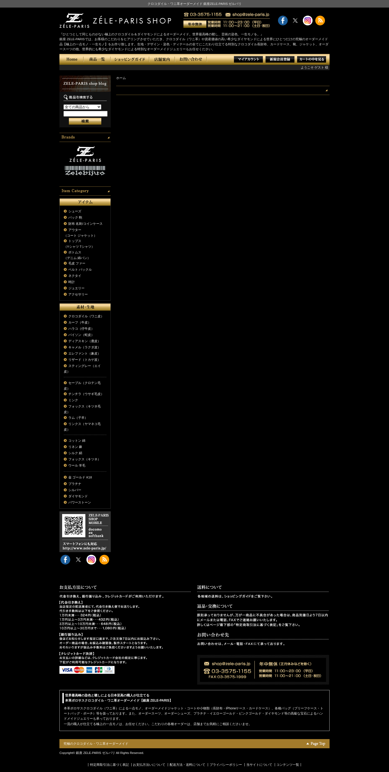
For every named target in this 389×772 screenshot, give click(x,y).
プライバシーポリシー (226, 764)
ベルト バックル (80, 269)
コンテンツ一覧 (287, 764)
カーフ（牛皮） (79, 322)
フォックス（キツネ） (84, 459)
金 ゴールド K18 (80, 477)
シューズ (74, 211)
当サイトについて (259, 764)
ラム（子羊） (78, 417)
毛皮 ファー (76, 263)
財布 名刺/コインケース (85, 223)
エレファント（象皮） (84, 353)
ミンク (73, 400)
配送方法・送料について (187, 764)
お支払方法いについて (149, 764)
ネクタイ (74, 275)
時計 (71, 282)
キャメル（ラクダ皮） (84, 347)
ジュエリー (76, 288)
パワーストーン (79, 502)
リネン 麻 (75, 446)
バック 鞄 (75, 217)
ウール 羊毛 (76, 465)
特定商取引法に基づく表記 (109, 764)
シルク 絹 (75, 453)
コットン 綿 (76, 440)
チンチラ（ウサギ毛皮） (86, 394)
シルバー (74, 490)
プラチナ (74, 483)
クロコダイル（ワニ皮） (86, 316)
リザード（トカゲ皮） (84, 359)
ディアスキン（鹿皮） (84, 341)
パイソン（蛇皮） (81, 334)
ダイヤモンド (78, 496)
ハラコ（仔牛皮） (81, 328)
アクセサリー (78, 294)
